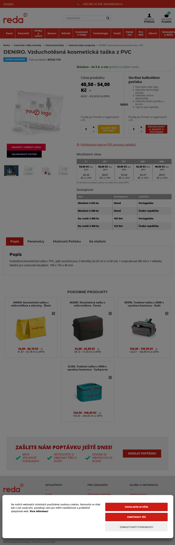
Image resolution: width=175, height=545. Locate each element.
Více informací (39, 511)
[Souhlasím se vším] (136, 507)
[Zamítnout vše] (136, 517)
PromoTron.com (40, 542)
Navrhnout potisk (24, 153)
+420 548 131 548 (92, 3)
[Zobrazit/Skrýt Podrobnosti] (136, 527)
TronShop (25, 542)
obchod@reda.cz (113, 3)
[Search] (107, 18)
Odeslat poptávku (142, 453)
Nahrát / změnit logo (26, 146)
